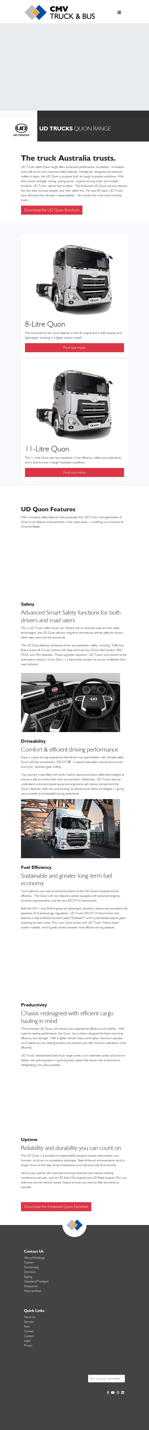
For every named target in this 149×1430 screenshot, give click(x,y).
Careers (29, 1336)
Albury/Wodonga (34, 1257)
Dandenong (31, 1267)
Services (29, 1321)
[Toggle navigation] (119, 13)
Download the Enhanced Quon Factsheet (56, 1207)
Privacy (28, 1345)
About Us (29, 1317)
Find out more (74, 348)
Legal (27, 1340)
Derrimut (29, 1271)
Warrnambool (32, 1290)
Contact (28, 1331)
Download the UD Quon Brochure (51, 210)
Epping (28, 1276)
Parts (27, 1326)
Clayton (28, 1262)
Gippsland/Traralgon (36, 1281)
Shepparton (31, 1286)
